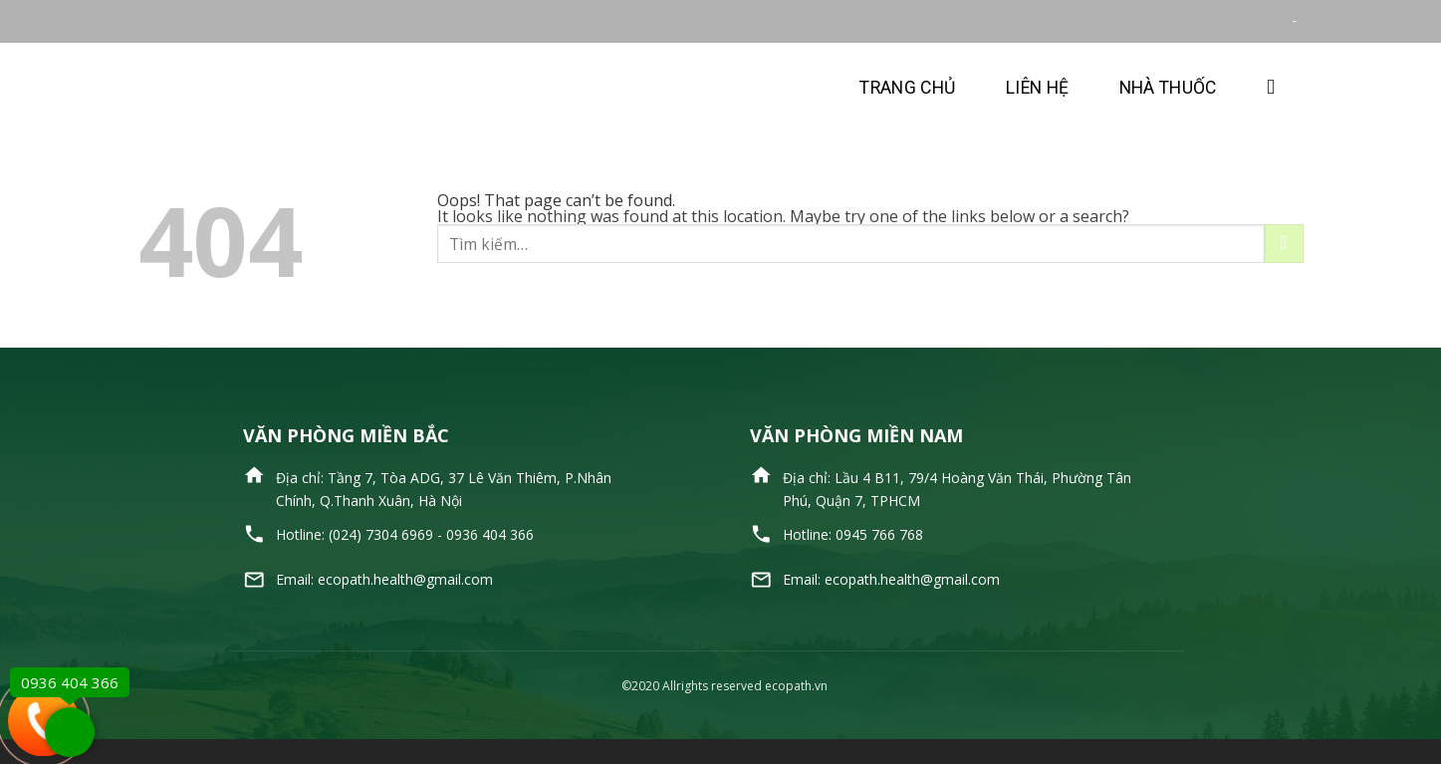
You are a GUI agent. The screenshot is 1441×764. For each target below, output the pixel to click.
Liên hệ (1037, 88)
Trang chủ (907, 88)
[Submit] (1284, 243)
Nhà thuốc (1168, 88)
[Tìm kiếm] (1277, 87)
